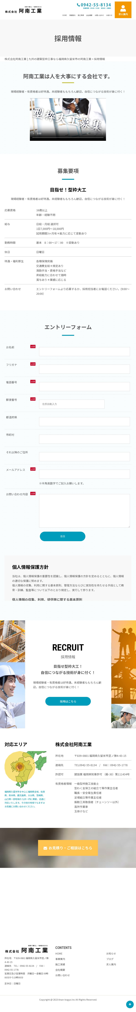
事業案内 (72, 15)
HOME (64, 15)
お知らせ (109, 15)
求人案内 (111, 970)
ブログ (110, 965)
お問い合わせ (99, 15)
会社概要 (89, 15)
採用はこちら (68, 721)
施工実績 (81, 15)
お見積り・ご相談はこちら (68, 867)
